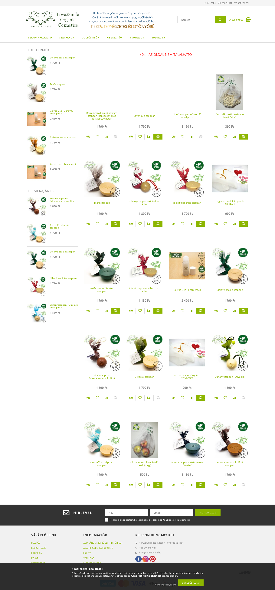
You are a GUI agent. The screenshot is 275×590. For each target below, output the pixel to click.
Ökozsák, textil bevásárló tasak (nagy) (144, 464)
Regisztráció (39, 547)
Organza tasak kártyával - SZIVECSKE (187, 377)
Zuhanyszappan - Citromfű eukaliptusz (64, 306)
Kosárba (157, 137)
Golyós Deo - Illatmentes (187, 290)
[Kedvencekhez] (97, 137)
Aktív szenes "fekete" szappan (101, 290)
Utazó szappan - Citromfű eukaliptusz (187, 116)
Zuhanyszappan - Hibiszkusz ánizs (144, 203)
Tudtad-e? (158, 37)
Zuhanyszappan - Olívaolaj (229, 376)
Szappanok (66, 37)
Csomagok (137, 37)
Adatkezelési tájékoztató (98, 547)
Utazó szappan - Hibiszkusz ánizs (144, 290)
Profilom (222, 3)
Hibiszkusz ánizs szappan (187, 202)
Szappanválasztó (40, 37)
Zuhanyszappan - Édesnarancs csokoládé (102, 377)
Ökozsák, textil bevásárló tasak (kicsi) (230, 116)
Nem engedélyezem (165, 584)
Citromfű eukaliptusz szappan (101, 464)
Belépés (204, 3)
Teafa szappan (102, 202)
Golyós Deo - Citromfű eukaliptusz (61, 112)
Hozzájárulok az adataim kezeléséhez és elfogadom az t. (150, 519)
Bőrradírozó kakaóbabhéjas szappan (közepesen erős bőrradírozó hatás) (101, 116)
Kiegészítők (115, 37)
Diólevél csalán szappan (230, 290)
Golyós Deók (90, 37)
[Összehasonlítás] (106, 137)
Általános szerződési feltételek (103, 542)
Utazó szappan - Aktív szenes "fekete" (187, 464)
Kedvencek (242, 3)
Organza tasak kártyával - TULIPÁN (230, 203)
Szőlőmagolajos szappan (63, 137)
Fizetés (87, 553)
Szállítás (88, 558)
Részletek (88, 137)
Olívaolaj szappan (144, 376)
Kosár (35, 558)
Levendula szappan (144, 115)
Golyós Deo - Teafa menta (63, 164)
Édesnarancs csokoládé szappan (230, 464)
